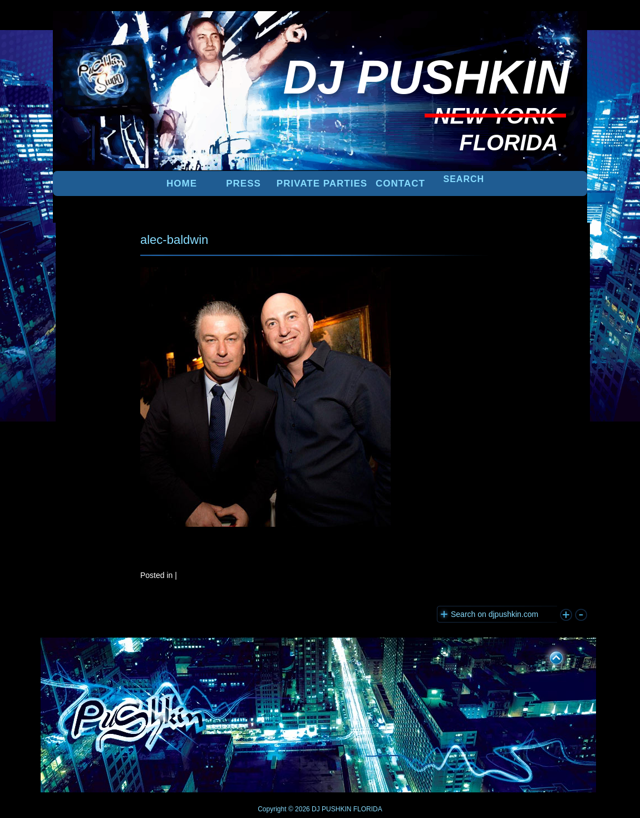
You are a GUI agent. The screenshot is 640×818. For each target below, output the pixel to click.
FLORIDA (367, 809)
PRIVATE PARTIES (322, 183)
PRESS (243, 183)
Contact (400, 183)
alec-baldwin (174, 240)
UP (548, 656)
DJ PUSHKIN (331, 809)
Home (181, 183)
